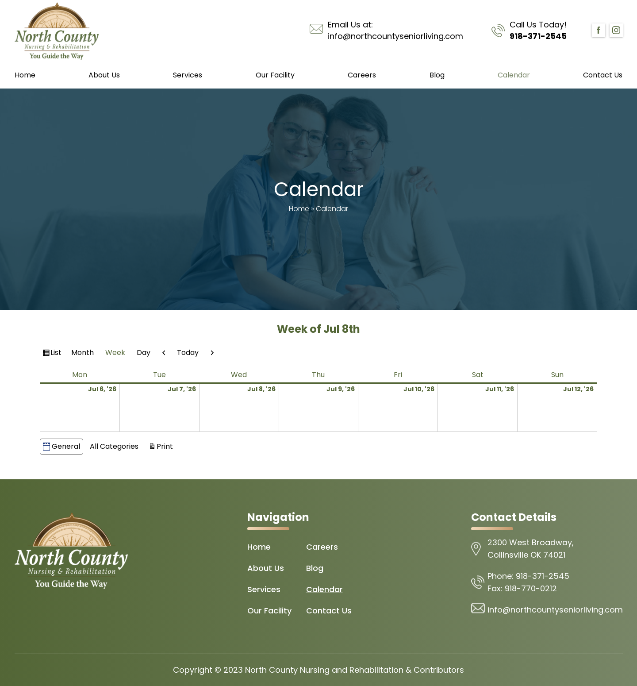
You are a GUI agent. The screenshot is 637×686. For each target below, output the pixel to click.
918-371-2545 (538, 36)
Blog (437, 75)
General (61, 446)
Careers (362, 75)
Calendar (514, 75)
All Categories (114, 446)
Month (82, 352)
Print (166, 445)
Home (25, 75)
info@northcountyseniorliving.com (395, 36)
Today (188, 352)
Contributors (439, 669)
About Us (104, 75)
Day (143, 352)
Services (187, 75)
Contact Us (602, 75)
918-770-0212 (531, 588)
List (57, 354)
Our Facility (275, 75)
